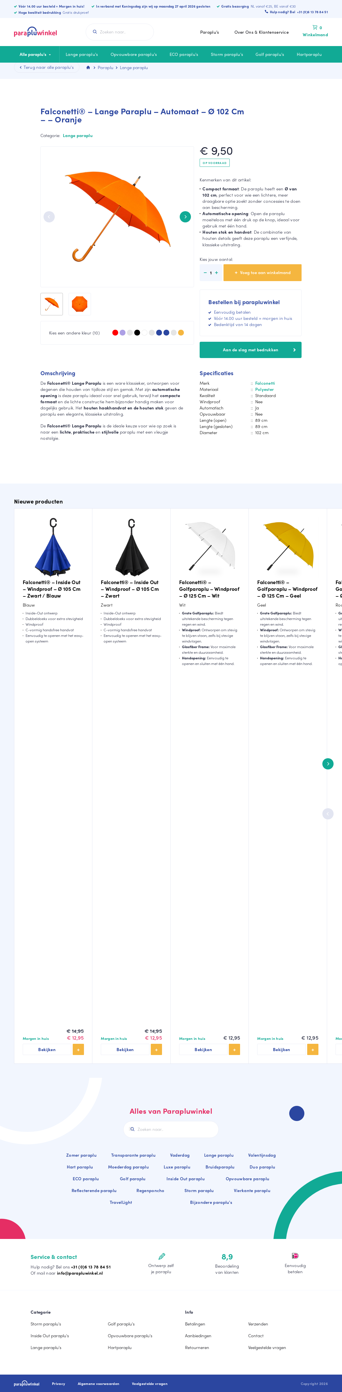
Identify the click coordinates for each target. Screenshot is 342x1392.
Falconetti (265, 383)
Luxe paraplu (177, 1167)
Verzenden (258, 1324)
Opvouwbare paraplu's (134, 54)
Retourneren (197, 1347)
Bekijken (47, 1049)
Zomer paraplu (81, 1155)
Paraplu (105, 67)
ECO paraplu (86, 1178)
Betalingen (195, 1324)
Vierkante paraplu (252, 1190)
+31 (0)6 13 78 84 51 (91, 1267)
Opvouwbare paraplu (247, 1178)
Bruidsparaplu (220, 1167)
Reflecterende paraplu (94, 1190)
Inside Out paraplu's (50, 1335)
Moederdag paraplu (128, 1167)
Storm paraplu (199, 1190)
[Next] (185, 216)
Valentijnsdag (262, 1155)
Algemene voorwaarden (98, 1383)
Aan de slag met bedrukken (259, 350)
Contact (256, 1335)
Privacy (58, 1383)
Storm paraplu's (227, 54)
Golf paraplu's (270, 54)
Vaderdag (180, 1155)
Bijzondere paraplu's (211, 1202)
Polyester (264, 389)
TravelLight (121, 1202)
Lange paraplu (78, 135)
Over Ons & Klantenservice (261, 32)
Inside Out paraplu (185, 1178)
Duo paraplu (262, 1167)
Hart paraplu (80, 1167)
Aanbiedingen (198, 1335)
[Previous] (49, 216)
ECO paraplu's (184, 54)
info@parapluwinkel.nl (80, 1273)
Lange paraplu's (82, 54)
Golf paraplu (133, 1178)
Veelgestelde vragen (267, 1347)
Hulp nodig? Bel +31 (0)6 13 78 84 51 (299, 11)
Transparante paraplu (133, 1155)
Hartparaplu (309, 54)
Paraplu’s (209, 32)
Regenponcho (150, 1190)
